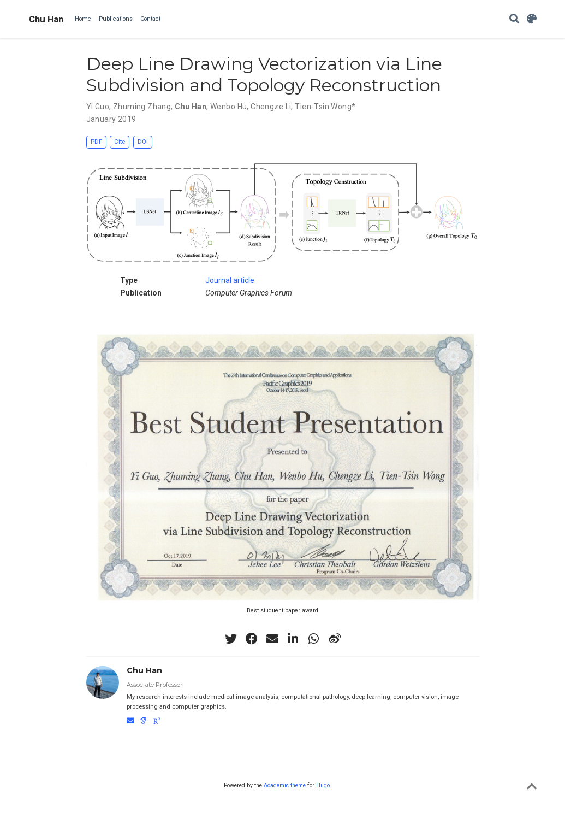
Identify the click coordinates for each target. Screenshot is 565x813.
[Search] (514, 19)
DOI (143, 141)
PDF (96, 141)
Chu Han (46, 19)
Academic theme (285, 785)
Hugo (323, 785)
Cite (119, 141)
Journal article (229, 280)
